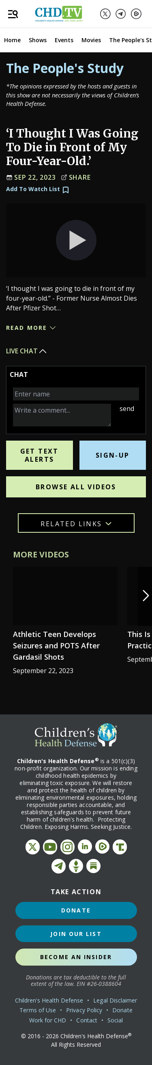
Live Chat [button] (27, 351)
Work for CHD (47, 1020)
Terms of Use (37, 1010)
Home (12, 40)
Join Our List (75, 934)
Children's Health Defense (49, 1000)
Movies (91, 40)
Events (64, 40)
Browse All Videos (76, 486)
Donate (76, 910)
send (127, 408)
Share (76, 177)
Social (115, 1020)
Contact (86, 1020)
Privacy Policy (84, 1010)
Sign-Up (113, 455)
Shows (38, 40)
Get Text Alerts (39, 455)
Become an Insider (76, 957)
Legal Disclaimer (115, 1000)
